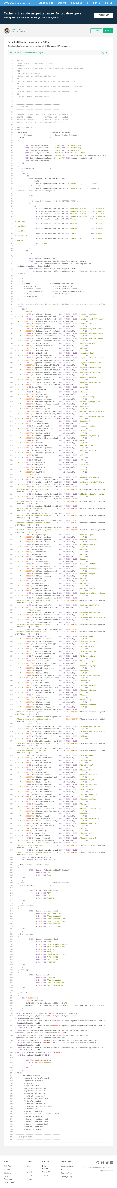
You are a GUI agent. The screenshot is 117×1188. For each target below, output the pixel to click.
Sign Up (108, 3)
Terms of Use (66, 1173)
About (29, 1175)
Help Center (45, 1167)
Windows (7, 1173)
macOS (7, 1169)
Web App (62, 3)
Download (76, 3)
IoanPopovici (16, 29)
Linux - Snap (9, 1182)
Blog (63, 1169)
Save (108, 31)
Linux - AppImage (8, 1178)
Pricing (29, 1179)
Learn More (103, 15)
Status (45, 1175)
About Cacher (46, 3)
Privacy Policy (66, 1177)
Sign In (96, 3)
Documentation (67, 1166)
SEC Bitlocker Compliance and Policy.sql (27, 52)
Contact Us (46, 1172)
